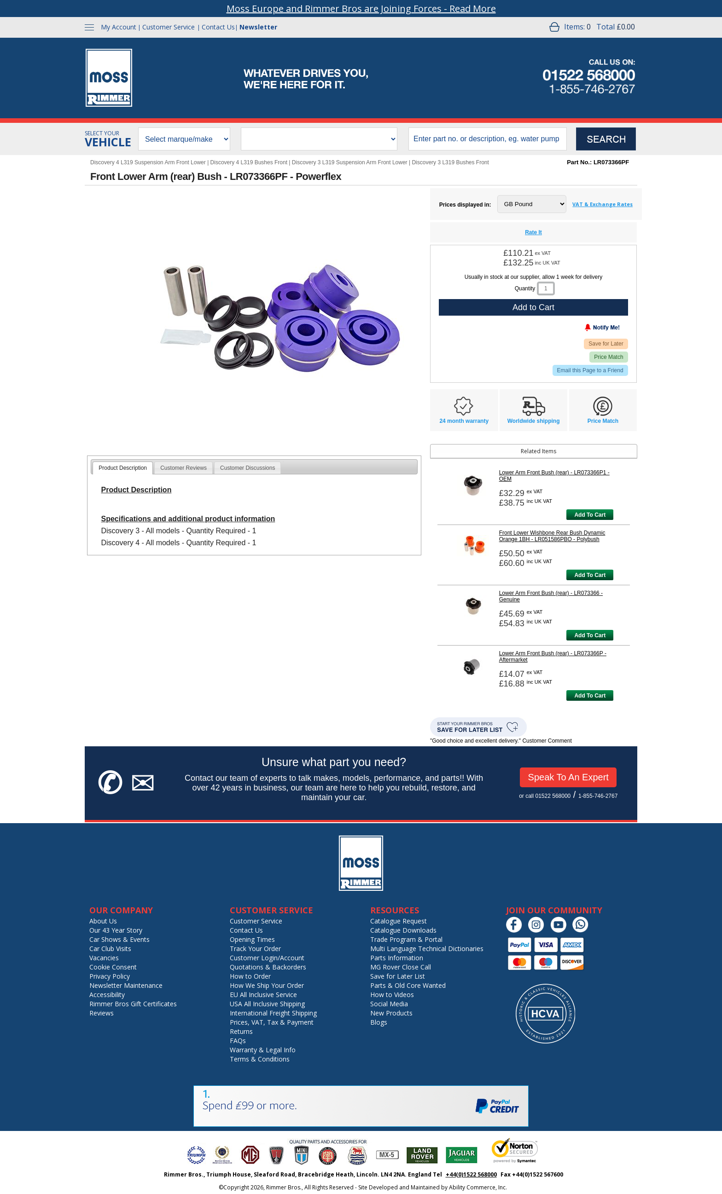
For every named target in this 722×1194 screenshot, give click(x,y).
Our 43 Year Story (115, 930)
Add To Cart (590, 515)
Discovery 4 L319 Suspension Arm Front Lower (148, 162)
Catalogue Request (398, 921)
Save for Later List (397, 976)
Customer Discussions (247, 468)
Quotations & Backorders (268, 967)
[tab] (123, 467)
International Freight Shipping (273, 1013)
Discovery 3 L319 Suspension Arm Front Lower (350, 162)
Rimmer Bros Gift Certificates (133, 1003)
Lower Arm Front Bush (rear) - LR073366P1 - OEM (554, 475)
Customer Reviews (183, 468)
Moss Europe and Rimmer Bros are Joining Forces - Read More (361, 8)
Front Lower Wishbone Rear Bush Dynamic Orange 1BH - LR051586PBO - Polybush (552, 536)
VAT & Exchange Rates (602, 204)
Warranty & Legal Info (263, 1049)
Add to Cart (533, 307)
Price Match (608, 357)
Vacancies (104, 957)
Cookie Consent (113, 967)
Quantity (525, 288)
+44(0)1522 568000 (471, 1174)
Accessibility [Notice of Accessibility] (107, 994)
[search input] (487, 138)
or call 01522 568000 (545, 796)
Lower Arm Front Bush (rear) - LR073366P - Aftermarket (552, 656)
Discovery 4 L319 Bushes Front (248, 162)
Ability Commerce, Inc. (478, 1187)
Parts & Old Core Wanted (408, 985)
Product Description (123, 468)
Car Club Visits (110, 948)
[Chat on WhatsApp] (582, 930)
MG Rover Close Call (400, 967)
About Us (103, 921)
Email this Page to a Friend (590, 370)
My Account (118, 27)
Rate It (533, 232)
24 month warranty (464, 421)
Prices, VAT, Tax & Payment (272, 1022)
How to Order (250, 976)
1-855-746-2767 (597, 796)
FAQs (238, 1040)
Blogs (378, 1022)
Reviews (101, 1013)
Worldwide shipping (533, 421)
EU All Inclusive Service (263, 994)
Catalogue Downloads (403, 930)
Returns (241, 1031)
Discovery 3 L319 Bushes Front (450, 162)
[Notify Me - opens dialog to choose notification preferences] (583, 329)
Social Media (389, 1003)
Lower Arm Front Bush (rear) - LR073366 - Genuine (551, 596)
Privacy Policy (109, 976)
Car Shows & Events (119, 939)
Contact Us (218, 27)
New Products (391, 1013)
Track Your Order (255, 948)
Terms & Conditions (260, 1059)
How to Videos (392, 994)
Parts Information (396, 957)
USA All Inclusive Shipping (267, 1003)
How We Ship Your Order (267, 985)
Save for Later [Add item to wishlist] (605, 343)
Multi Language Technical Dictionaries (426, 948)
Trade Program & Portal (406, 939)
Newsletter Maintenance (126, 985)
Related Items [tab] (494, 451)
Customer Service (168, 27)
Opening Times (252, 939)
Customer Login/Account (267, 957)
